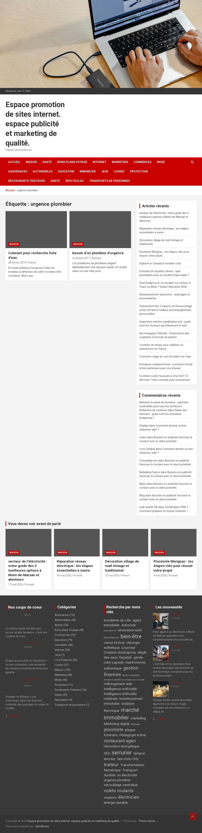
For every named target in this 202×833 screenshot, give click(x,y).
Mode (161, 162)
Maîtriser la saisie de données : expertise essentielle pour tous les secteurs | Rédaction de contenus (163, 406)
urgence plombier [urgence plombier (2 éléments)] (117, 780)
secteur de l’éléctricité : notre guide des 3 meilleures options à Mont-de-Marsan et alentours (164, 216)
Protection (139, 171)
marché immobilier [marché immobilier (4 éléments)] (121, 714)
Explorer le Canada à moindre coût (160, 263)
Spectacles (74, 181)
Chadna (144, 425)
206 (14, 716)
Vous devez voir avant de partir (34, 524)
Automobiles (43, 171)
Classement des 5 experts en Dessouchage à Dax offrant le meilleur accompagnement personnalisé (165, 310)
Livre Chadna (147, 449)
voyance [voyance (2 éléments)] (110, 797)
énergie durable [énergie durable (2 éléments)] (116, 802)
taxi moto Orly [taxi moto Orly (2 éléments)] (128, 759)
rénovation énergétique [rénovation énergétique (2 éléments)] (121, 746)
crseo (142, 437)
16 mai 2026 (64, 575)
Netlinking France (149, 472)
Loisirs (119, 171)
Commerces (143, 162)
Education (66, 171)
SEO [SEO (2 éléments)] (107, 753)
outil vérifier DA (148, 507)
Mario (142, 484)
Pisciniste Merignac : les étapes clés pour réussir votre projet (173, 566)
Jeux (104, 171)
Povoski (29, 584)
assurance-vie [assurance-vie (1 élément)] (110, 630)
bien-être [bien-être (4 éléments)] (131, 636)
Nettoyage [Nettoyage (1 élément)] (135, 724)
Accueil (14, 162)
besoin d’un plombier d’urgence (98, 253)
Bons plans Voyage (72, 162)
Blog (142, 495)
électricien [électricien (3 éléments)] (128, 797)
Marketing (120, 162)
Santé (47, 162)
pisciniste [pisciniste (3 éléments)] (113, 729)
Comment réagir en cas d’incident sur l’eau (165, 356)
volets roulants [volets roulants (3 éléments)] (119, 790)
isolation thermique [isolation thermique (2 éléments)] (119, 707)
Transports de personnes (109, 181)
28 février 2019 (17, 262)
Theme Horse (146, 821)
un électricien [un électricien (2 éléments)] (127, 775)
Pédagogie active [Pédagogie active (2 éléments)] (132, 735)
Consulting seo (148, 460)
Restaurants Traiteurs (26, 181)
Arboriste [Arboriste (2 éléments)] (128, 625)
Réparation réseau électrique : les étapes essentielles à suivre (75, 566)
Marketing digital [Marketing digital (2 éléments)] (116, 724)
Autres (59, 625)
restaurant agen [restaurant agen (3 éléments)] (120, 740)
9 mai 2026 (160, 575)
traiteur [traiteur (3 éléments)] (111, 764)
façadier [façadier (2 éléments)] (125, 657)
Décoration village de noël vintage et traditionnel (122, 566)
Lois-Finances (63, 660)
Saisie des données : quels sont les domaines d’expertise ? (163, 414)
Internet (99, 162)
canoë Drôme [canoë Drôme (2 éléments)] (114, 642)
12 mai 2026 (112, 575)
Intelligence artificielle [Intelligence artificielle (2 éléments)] (120, 689)
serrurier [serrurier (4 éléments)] (122, 752)
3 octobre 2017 (81, 258)
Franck (32, 262)
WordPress (42, 826)
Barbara (96, 258)
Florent (126, 575)
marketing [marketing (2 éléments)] (138, 718)
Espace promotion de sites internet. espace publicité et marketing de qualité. (35, 123)
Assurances (17, 171)
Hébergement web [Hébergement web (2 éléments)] (118, 684)
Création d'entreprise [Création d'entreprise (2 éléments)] (120, 652)
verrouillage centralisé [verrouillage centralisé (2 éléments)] (120, 785)
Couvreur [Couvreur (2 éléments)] (128, 647)
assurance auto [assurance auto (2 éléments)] (130, 630)
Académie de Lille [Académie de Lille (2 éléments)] (117, 620)
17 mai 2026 (15, 584)
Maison (31, 162)
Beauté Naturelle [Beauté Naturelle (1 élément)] (111, 637)
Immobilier (88, 171)
